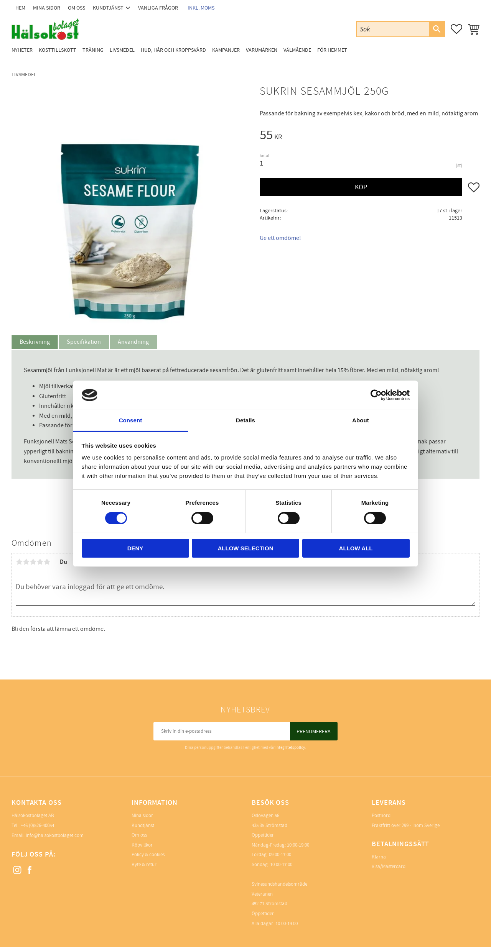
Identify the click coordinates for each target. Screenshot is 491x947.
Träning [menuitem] (93, 50)
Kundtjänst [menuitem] (108, 7)
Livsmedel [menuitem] (122, 50)
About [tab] (360, 420)
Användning (133, 342)
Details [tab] (245, 420)
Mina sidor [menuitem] (46, 7)
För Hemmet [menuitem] (332, 50)
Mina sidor (142, 815)
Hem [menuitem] (20, 7)
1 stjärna (19, 561)
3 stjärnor (33, 561)
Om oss (139, 835)
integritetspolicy (290, 747)
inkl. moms (201, 7)
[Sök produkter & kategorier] (393, 29)
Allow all (356, 548)
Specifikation (84, 342)
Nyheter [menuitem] (22, 50)
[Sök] (436, 29)
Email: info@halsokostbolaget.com (48, 835)
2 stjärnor (26, 561)
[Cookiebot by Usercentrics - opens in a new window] (376, 395)
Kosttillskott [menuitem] (57, 50)
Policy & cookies (148, 855)
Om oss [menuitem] (76, 7)
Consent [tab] (130, 420)
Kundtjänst (143, 825)
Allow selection (246, 548)
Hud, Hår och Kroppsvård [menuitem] (173, 50)
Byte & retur (144, 865)
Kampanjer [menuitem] (226, 50)
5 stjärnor (46, 561)
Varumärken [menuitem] (261, 50)
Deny (135, 548)
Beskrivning (35, 342)
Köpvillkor (142, 845)
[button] (456, 29)
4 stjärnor (39, 561)
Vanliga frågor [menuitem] (158, 7)
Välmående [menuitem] (297, 50)
